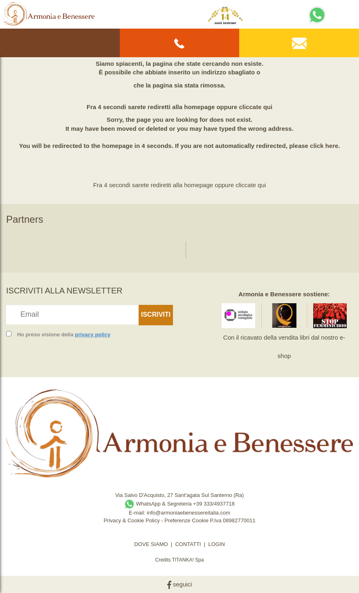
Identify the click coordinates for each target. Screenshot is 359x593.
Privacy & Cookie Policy (131, 520)
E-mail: (138, 513)
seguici (179, 584)
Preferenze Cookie (186, 520)
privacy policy (92, 334)
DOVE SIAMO (151, 544)
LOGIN (216, 544)
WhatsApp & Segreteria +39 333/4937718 (179, 504)
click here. (325, 145)
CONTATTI (188, 544)
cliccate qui (255, 106)
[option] (32, 246)
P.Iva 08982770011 (233, 520)
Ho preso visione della (63, 334)
